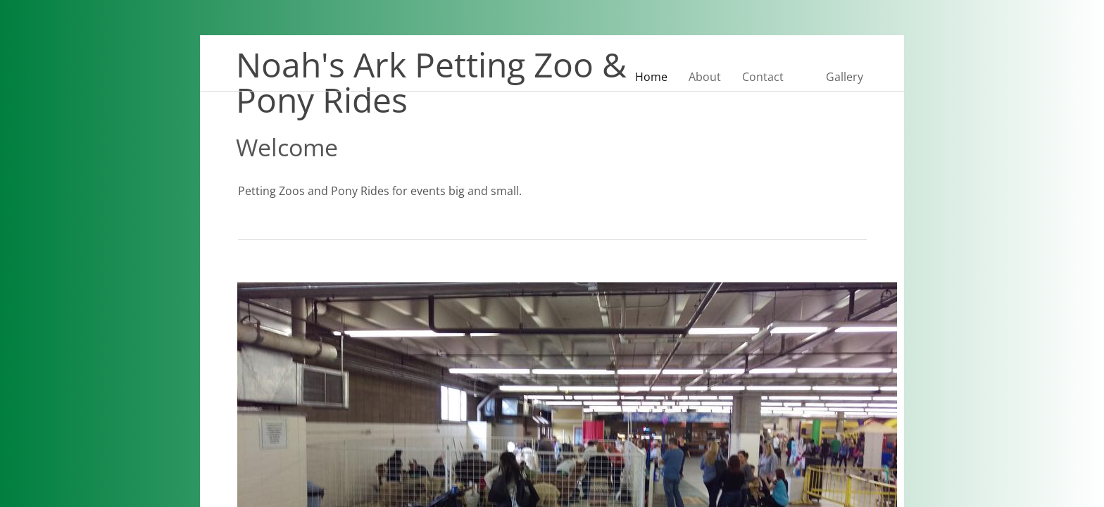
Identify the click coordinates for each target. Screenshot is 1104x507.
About (705, 76)
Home (651, 76)
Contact (763, 76)
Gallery (844, 76)
